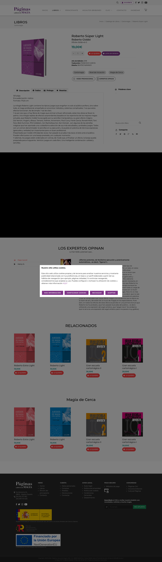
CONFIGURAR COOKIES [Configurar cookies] (76, 293)
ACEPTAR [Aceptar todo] (112, 293)
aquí (65, 283)
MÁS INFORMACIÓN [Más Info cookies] (52, 293)
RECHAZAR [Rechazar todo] (97, 293)
